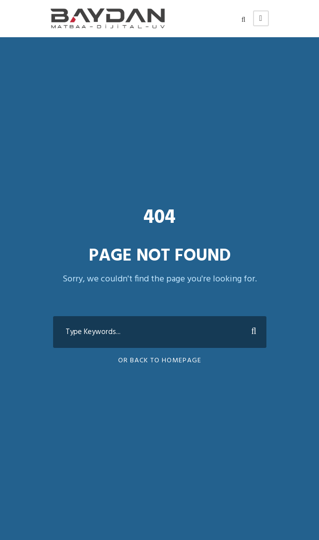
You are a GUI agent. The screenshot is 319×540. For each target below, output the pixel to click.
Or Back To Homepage (159, 360)
